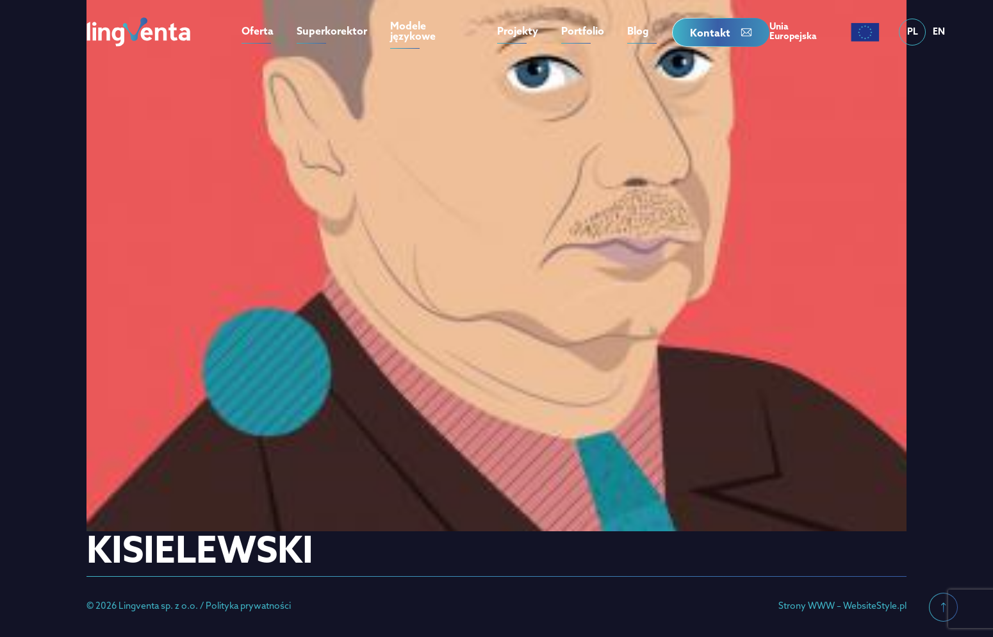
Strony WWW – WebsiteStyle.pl (842, 606)
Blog (638, 32)
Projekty (517, 32)
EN (939, 32)
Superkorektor (332, 32)
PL (912, 32)
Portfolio (582, 32)
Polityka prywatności (248, 606)
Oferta (258, 32)
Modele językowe (413, 32)
